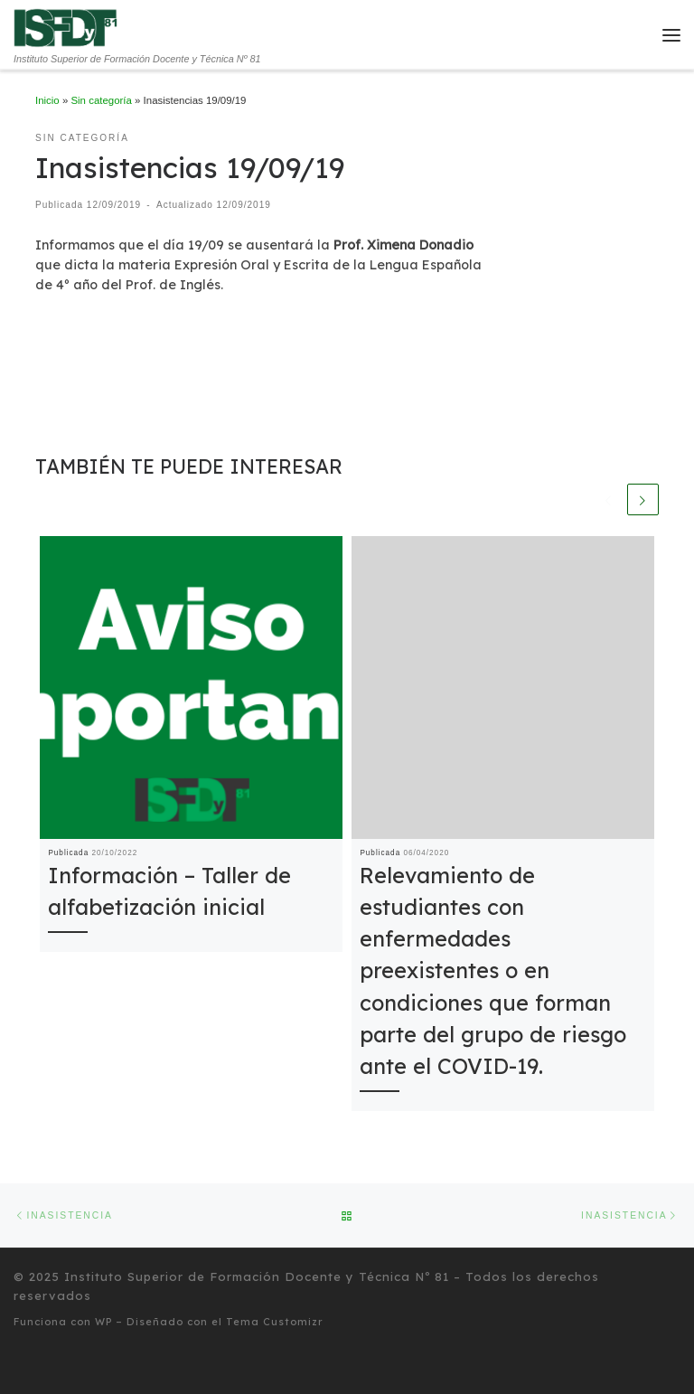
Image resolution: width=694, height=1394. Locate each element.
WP (103, 1321)
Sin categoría (100, 100)
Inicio (47, 100)
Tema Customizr (275, 1321)
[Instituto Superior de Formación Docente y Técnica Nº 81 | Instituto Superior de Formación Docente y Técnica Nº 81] (66, 27)
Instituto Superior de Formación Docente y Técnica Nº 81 (256, 1276)
